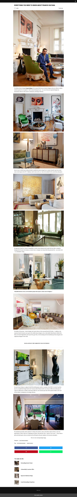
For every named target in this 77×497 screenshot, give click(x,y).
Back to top (38, 490)
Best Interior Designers (24, 440)
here (45, 437)
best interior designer (21, 443)
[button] (26, 447)
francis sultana (30, 443)
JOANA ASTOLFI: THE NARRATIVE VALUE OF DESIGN (36, 343)
